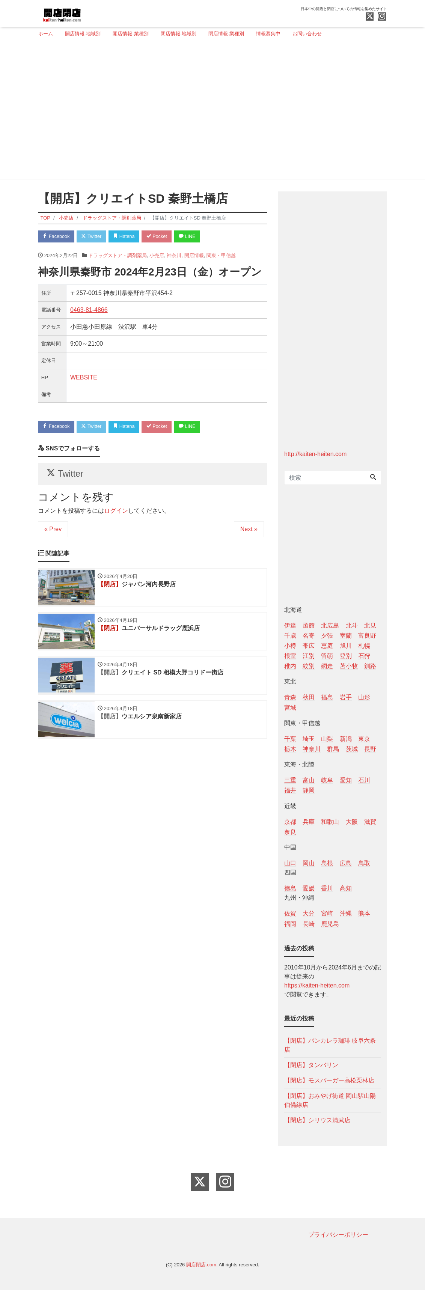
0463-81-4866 (89, 310)
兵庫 (309, 822)
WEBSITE (83, 378)
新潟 (346, 739)
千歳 (290, 635)
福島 (327, 697)
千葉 (290, 739)
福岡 (290, 924)
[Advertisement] (209, 111)
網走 (327, 666)
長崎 (309, 924)
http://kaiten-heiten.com (315, 454)
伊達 (290, 625)
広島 (346, 863)
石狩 (364, 656)
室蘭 (346, 635)
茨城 (352, 749)
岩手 (346, 697)
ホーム (45, 33)
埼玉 (309, 739)
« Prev (53, 531)
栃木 (290, 749)
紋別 (309, 666)
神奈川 (174, 256)
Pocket (160, 236)
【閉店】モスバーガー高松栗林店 (329, 1080)
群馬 (333, 749)
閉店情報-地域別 (178, 33)
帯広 (309, 646)
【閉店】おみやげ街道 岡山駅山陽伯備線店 (330, 1100)
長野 (370, 749)
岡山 (309, 863)
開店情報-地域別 (83, 33)
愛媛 (309, 888)
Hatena (127, 236)
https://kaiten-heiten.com (317, 985)
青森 (290, 697)
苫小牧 (349, 666)
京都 (290, 822)
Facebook (57, 236)
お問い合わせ (307, 33)
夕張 (327, 635)
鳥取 (364, 863)
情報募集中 (268, 33)
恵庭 (327, 646)
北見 (370, 625)
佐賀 (290, 913)
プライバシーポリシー (338, 1234)
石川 (364, 780)
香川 (327, 888)
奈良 (290, 832)
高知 (346, 888)
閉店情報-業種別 (226, 33)
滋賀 (370, 822)
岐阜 (327, 780)
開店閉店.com (201, 1264)
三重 (290, 780)
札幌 (364, 646)
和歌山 (330, 822)
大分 (309, 913)
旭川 (346, 646)
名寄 (309, 635)
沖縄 (346, 913)
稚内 (290, 666)
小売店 (156, 256)
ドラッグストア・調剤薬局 (117, 256)
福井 (290, 790)
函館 (309, 625)
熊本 (364, 913)
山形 (364, 697)
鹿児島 (330, 924)
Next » (249, 531)
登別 (346, 656)
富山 (309, 780)
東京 (364, 739)
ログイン (116, 512)
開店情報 (194, 256)
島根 (327, 863)
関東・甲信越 (221, 256)
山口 (290, 863)
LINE (191, 236)
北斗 (352, 625)
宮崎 (327, 913)
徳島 (290, 888)
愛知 (346, 780)
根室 (290, 656)
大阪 (352, 822)
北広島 (330, 625)
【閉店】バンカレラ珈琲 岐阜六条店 (330, 1045)
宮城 (290, 707)
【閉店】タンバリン (311, 1065)
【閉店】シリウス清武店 (317, 1120)
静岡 (309, 790)
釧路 (370, 666)
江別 (309, 656)
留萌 (327, 656)
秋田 (309, 697)
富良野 (367, 635)
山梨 (327, 739)
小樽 (290, 646)
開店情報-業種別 (130, 33)
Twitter (93, 236)
